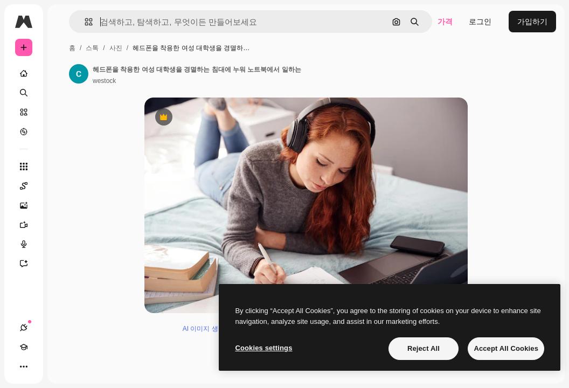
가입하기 (532, 21)
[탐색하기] (23, 131)
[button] (84, 22)
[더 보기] (23, 366)
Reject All (423, 348)
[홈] (23, 73)
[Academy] (23, 347)
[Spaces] (29, 186)
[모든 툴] (23, 166)
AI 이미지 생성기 (207, 328)
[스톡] (23, 112)
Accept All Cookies (506, 348)
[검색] (23, 92)
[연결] (23, 327)
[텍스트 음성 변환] (29, 244)
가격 (445, 21)
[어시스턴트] (29, 263)
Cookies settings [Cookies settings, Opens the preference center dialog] (263, 348)
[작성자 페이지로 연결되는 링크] (78, 74)
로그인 (480, 21)
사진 (115, 48)
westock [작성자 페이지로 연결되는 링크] (104, 81)
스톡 (92, 48)
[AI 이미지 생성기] (29, 205)
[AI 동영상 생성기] (29, 224)
